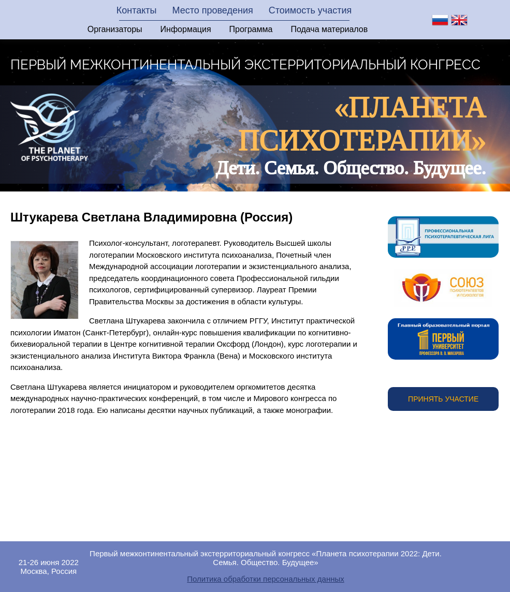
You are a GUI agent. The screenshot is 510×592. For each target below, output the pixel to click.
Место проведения (212, 10)
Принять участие (443, 399)
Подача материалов (329, 29)
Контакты (136, 10)
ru (440, 20)
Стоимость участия (310, 10)
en (459, 20)
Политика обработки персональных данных (265, 578)
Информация (186, 29)
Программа (251, 29)
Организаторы (115, 29)
